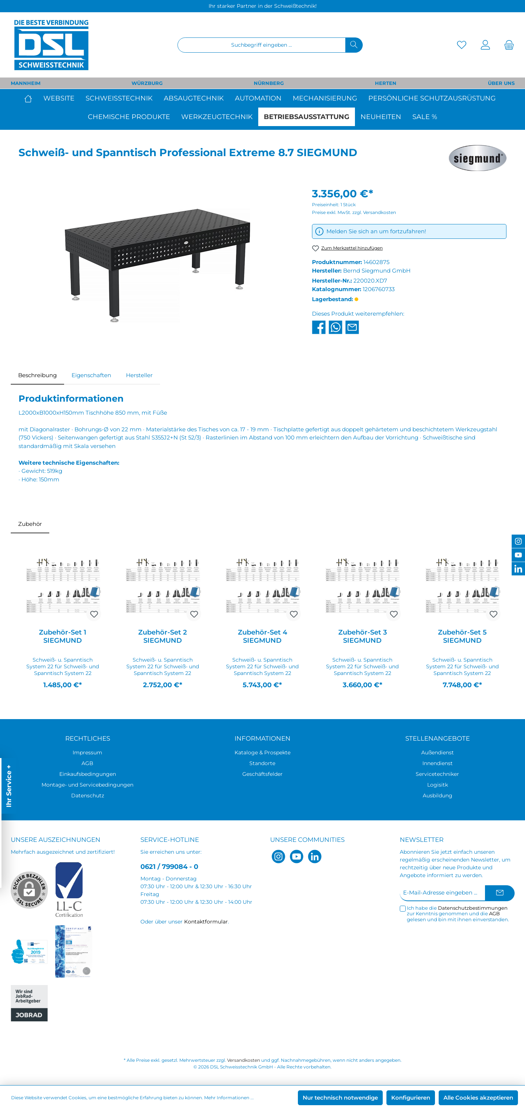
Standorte (262, 763)
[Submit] (500, 893)
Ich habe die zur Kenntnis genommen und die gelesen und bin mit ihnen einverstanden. (458, 914)
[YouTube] (296, 856)
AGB (87, 763)
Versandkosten (243, 1060)
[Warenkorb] (507, 45)
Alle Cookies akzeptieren (478, 1097)
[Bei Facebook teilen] (318, 326)
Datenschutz (87, 795)
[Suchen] (354, 45)
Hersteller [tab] (139, 375)
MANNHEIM (25, 83)
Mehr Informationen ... (229, 1097)
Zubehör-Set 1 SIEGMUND (62, 636)
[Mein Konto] (485, 45)
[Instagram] (278, 856)
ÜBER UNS (501, 83)
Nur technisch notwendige (340, 1097)
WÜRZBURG (147, 83)
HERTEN (385, 83)
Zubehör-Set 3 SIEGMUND (362, 636)
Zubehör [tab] (30, 523)
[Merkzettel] (462, 45)
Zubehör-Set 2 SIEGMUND (162, 636)
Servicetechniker (437, 774)
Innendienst (437, 763)
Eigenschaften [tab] (91, 375)
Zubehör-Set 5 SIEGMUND (462, 636)
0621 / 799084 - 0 (169, 867)
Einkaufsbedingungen (87, 774)
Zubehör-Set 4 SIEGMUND (262, 636)
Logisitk (437, 784)
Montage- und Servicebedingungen (87, 784)
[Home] (31, 98)
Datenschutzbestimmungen (473, 908)
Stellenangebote (437, 738)
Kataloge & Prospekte (262, 752)
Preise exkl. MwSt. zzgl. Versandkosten (354, 212)
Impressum (87, 752)
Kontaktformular (206, 921)
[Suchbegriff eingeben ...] (261, 45)
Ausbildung (437, 795)
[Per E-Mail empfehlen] (352, 326)
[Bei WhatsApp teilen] (335, 326)
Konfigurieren (410, 1097)
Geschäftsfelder (262, 774)
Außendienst (437, 752)
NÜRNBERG (269, 83)
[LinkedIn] (314, 856)
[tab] (37, 375)
